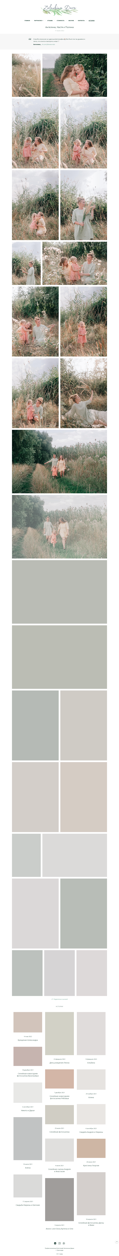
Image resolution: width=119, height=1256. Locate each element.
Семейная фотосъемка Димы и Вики (91, 1224)
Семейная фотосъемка (59, 1132)
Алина (91, 1097)
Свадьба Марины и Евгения (28, 1205)
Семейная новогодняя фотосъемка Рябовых (59, 1097)
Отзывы (50, 20)
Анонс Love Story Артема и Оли (59, 1229)
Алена (28, 1168)
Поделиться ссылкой (61, 999)
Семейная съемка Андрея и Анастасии (59, 1170)
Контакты (81, 20)
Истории (92, 20)
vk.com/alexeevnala (48, 44)
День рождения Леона (59, 1063)
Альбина (91, 1063)
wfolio (61, 1254)
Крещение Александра (28, 1040)
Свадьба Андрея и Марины (91, 1132)
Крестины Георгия (91, 1165)
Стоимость (60, 20)
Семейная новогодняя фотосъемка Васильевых (28, 1074)
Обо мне (71, 20)
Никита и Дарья (28, 1110)
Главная (27, 20)
